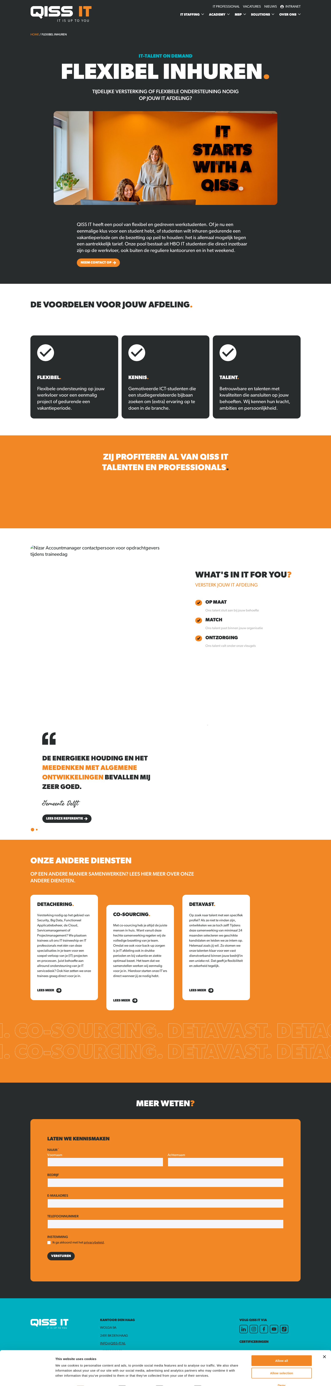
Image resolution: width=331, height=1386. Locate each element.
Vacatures (252, 6)
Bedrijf (53, 1175)
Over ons (287, 14)
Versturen (61, 1256)
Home (34, 34)
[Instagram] (254, 1329)
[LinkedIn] (243, 1329)
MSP (238, 14)
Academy (217, 14)
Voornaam (54, 1155)
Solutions (260, 14)
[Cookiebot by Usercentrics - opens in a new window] (27, 1378)
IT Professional (226, 6)
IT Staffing (190, 14)
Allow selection (281, 1361)
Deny (281, 1373)
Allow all (281, 1349)
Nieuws (270, 6)
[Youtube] (274, 1329)
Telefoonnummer (63, 1216)
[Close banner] (324, 1345)
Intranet (290, 6)
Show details (221, 1377)
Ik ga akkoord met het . (78, 1242)
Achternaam (176, 1155)
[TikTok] (284, 1329)
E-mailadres (57, 1196)
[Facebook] (264, 1329)
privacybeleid (94, 1242)
